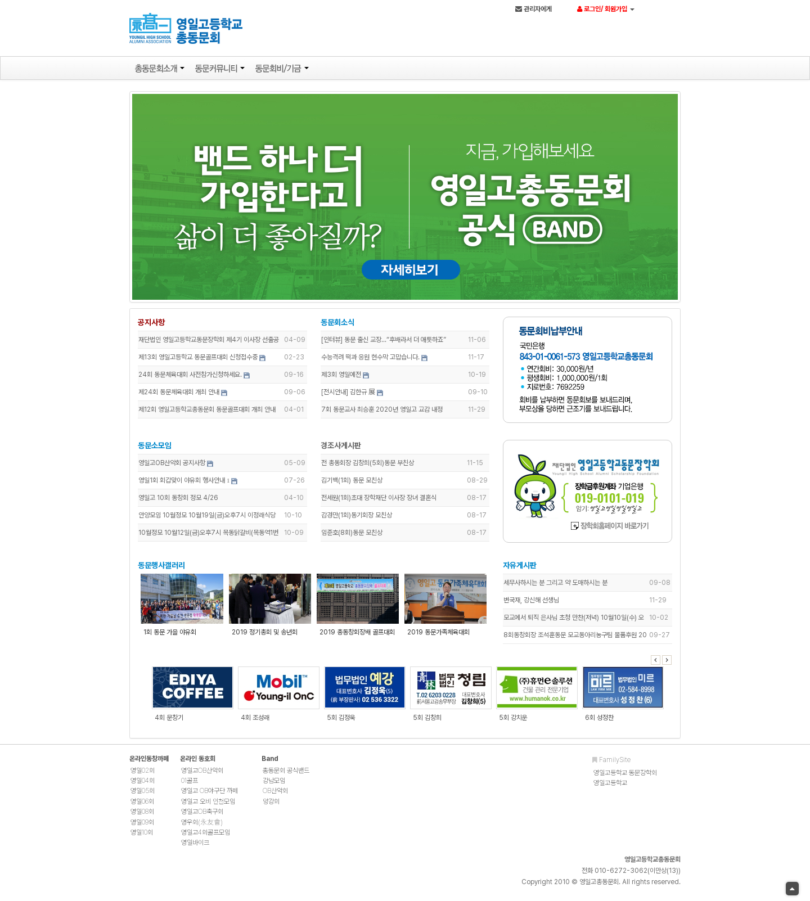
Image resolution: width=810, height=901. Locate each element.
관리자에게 (535, 9)
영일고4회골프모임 (205, 837)
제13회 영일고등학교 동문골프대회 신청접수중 (200, 360)
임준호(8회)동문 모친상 (352, 535)
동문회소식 (338, 325)
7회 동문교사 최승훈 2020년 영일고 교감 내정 (382, 412)
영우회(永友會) (202, 827)
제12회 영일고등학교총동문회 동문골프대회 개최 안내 (209, 412)
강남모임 (274, 786)
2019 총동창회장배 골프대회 (357, 635)
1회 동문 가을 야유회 (172, 635)
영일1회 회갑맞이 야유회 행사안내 (184, 483)
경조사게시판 (341, 448)
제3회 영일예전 (342, 377)
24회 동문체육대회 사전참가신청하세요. (193, 377)
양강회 (271, 806)
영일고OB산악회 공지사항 (174, 466)
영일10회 (141, 837)
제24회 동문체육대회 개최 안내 (181, 395)
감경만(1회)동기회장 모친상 (357, 518)
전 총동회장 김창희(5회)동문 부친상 (368, 466)
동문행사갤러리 (164, 568)
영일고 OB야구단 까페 (209, 796)
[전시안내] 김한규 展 (349, 395)
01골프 (189, 786)
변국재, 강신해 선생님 (531, 603)
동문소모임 (157, 448)
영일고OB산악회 (202, 776)
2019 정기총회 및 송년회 (266, 635)
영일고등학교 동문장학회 (625, 778)
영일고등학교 (610, 788)
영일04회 (142, 786)
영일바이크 (195, 848)
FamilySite (611, 765)
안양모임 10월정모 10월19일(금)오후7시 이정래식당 (209, 518)
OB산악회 (275, 796)
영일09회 (142, 827)
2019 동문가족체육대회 (438, 635)
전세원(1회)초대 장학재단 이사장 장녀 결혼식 (379, 500)
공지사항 (154, 325)
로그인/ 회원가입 (607, 9)
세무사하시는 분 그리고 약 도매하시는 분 (555, 585)
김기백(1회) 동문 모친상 (352, 483)
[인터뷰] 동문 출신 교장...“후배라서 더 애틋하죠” (384, 342)
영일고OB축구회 (202, 817)
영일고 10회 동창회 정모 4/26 (181, 500)
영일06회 (142, 806)
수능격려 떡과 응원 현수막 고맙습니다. (371, 360)
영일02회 (142, 776)
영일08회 (142, 817)
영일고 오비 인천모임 (208, 806)
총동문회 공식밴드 (286, 776)
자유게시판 (519, 568)
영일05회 (142, 796)
